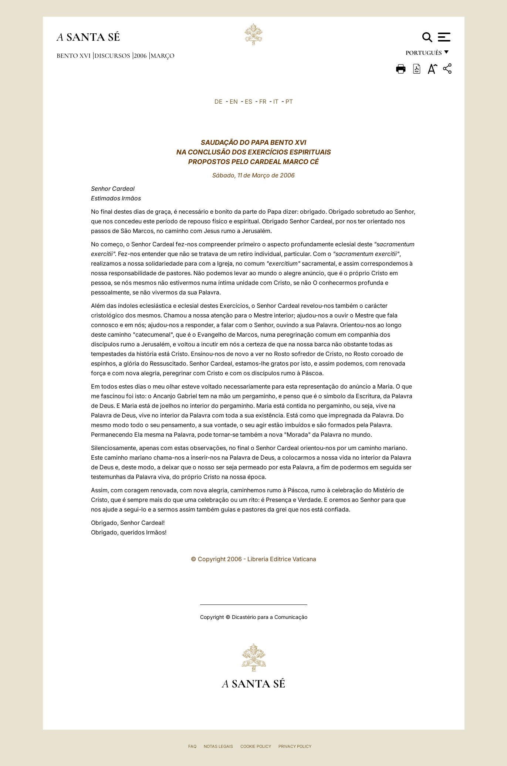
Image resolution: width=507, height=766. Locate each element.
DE (218, 101)
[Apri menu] (443, 37)
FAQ (192, 746)
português (423, 54)
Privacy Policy (294, 746)
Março (163, 55)
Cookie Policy (255, 746)
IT (275, 101)
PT (289, 101)
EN (234, 101)
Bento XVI (74, 55)
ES (248, 101)
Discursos (113, 55)
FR (262, 101)
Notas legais (218, 746)
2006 (141, 55)
